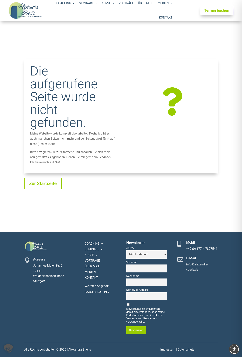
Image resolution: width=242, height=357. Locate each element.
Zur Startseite (43, 183)
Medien (90, 272)
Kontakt (165, 17)
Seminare (92, 249)
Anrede (130, 248)
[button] (8, 348)
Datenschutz (186, 349)
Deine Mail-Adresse (137, 290)
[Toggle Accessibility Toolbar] (234, 349)
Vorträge (92, 260)
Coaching (92, 243)
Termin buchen (216, 10)
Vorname (131, 262)
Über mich (92, 266)
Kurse (89, 255)
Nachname (132, 276)
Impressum (167, 349)
